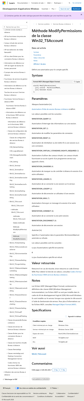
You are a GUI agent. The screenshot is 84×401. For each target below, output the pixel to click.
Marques (70, 396)
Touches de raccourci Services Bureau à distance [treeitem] (14, 93)
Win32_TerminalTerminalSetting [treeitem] (18, 196)
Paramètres (37, 55)
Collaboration (60, 393)
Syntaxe (36, 52)
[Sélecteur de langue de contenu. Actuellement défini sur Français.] (7, 388)
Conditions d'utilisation (45, 396)
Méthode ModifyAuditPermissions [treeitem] (20, 229)
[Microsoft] (4, 3)
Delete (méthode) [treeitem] (19, 223)
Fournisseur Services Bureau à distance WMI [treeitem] (16, 107)
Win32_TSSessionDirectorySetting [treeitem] (18, 302)
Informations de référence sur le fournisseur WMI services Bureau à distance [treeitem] (16, 124)
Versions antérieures (40, 393)
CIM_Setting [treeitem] (14, 162)
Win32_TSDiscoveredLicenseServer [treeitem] (18, 248)
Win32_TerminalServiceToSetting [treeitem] (18, 185)
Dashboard (76, 9)
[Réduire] (26, 22)
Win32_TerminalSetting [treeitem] (17, 191)
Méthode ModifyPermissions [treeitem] (19, 237)
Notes (35, 61)
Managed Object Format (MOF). (64, 304)
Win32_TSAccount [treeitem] (17, 205)
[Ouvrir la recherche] (69, 3)
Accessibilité (59, 396)
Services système (43, 24)
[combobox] (15, 27)
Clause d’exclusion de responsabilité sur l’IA (16, 393)
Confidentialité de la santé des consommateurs (17, 396)
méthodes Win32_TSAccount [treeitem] (19, 217)
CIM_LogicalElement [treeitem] (16, 151)
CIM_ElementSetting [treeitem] (16, 147)
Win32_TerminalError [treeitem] (16, 170)
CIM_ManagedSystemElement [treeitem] (18, 156)
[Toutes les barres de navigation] (34, 24)
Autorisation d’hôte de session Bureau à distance (50, 109)
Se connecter (77, 3)
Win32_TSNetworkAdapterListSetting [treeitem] (18, 269)
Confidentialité (73, 393)
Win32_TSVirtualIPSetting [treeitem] (18, 316)
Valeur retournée (39, 58)
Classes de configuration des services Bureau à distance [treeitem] (18, 140)
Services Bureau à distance (62, 24)
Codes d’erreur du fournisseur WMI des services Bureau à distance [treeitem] (16, 365)
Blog (50, 393)
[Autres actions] (80, 24)
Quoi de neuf (65, 9)
